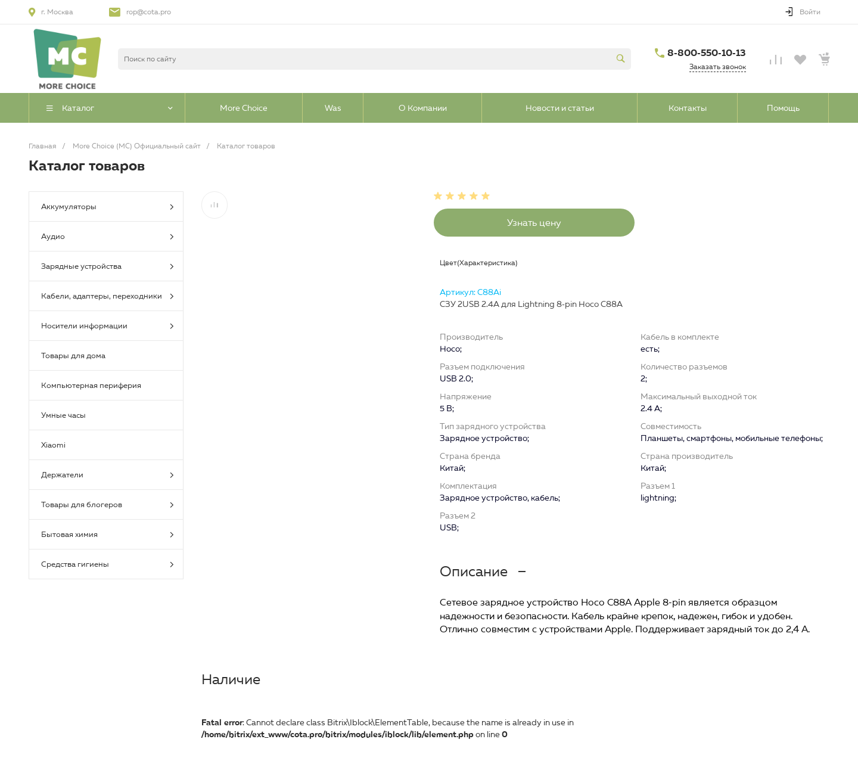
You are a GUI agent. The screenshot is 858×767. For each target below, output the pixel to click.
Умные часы (63, 415)
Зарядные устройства (107, 266)
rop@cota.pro (148, 11)
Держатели (107, 475)
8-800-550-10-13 (706, 52)
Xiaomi (53, 444)
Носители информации (107, 326)
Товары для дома (73, 355)
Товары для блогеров (107, 505)
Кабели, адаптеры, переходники (107, 296)
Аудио (107, 237)
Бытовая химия (107, 535)
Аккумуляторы (107, 207)
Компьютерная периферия (91, 385)
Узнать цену (534, 222)
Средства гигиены (107, 564)
